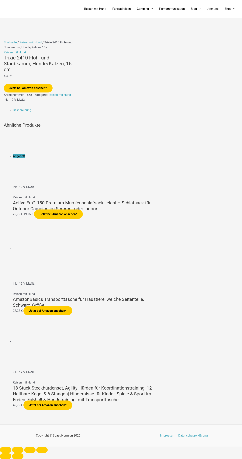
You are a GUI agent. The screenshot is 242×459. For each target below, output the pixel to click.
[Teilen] (30, 450)
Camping (145, 8)
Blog (196, 8)
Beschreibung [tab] (22, 110)
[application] (151, 8)
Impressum (167, 435)
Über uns (213, 9)
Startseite (10, 42)
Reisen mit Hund (95, 9)
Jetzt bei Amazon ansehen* (28, 88)
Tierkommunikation (172, 9)
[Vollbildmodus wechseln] (17, 450)
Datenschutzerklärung (193, 435)
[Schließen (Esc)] (42, 450)
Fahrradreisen (121, 9)
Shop (230, 8)
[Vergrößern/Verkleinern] (5, 450)
